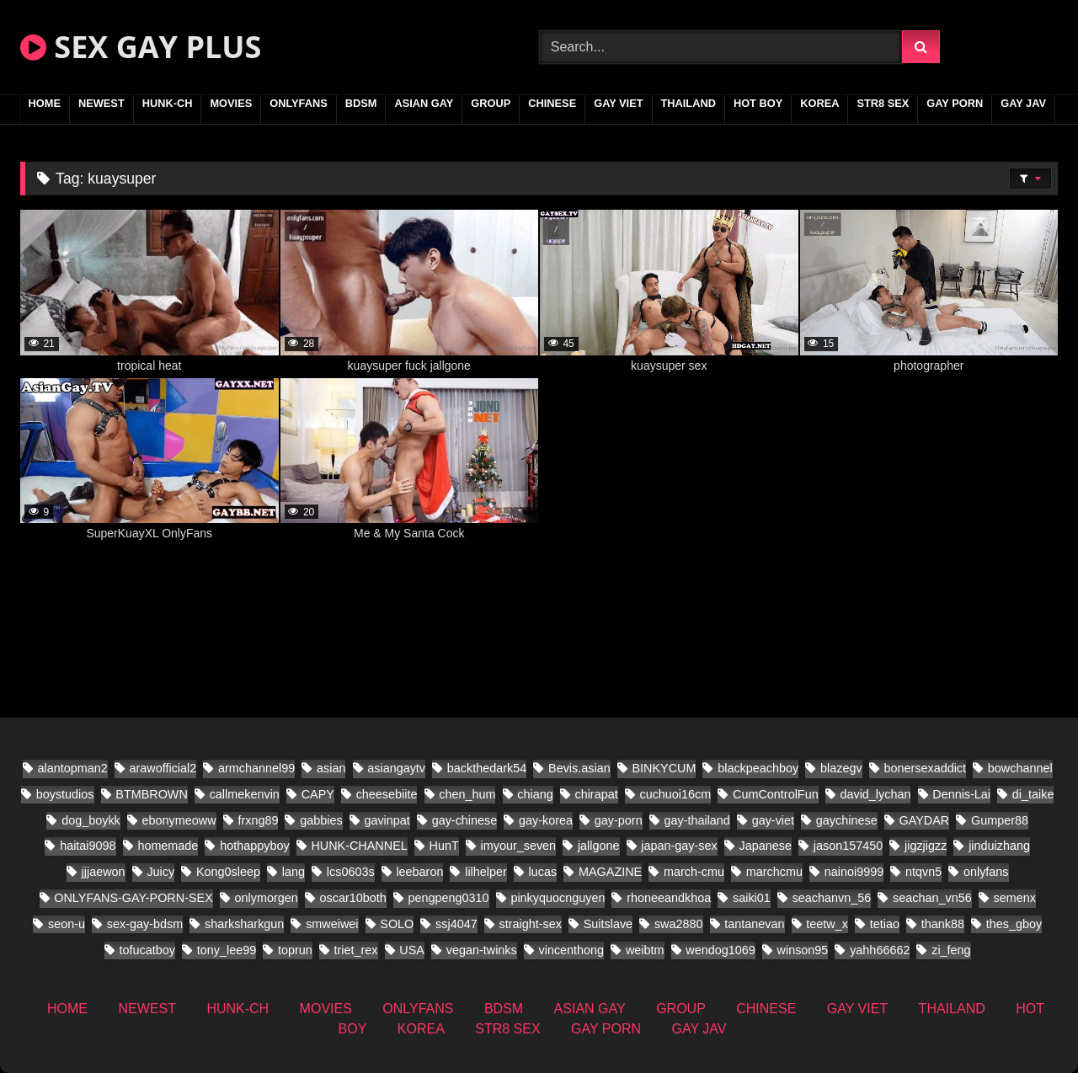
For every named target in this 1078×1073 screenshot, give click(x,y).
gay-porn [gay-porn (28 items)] (619, 820)
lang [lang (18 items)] (293, 871)
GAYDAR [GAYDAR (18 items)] (924, 820)
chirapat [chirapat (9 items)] (595, 794)
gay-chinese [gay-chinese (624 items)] (465, 820)
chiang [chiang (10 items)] (534, 794)
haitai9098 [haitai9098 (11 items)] (87, 845)
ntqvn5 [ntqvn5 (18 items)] (923, 871)
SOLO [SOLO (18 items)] (397, 924)
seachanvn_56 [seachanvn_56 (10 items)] (832, 898)
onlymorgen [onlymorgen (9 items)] (266, 898)
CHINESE (552, 103)
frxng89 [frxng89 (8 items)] (257, 820)
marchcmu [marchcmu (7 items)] (774, 871)
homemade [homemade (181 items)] (167, 845)
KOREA (819, 103)
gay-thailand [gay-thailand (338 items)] (696, 820)
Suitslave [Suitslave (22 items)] (608, 924)
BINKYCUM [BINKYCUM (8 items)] (664, 768)
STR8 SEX (883, 103)
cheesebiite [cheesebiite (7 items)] (387, 794)
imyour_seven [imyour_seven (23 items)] (519, 845)
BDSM (361, 103)
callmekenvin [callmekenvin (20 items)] (245, 794)
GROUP (490, 103)
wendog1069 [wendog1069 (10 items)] (720, 950)
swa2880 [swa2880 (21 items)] (678, 924)
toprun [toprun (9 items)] (295, 950)
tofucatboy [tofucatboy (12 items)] (147, 950)
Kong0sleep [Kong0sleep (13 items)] (228, 871)
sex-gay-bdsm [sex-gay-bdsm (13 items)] (145, 924)
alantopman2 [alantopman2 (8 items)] (73, 768)
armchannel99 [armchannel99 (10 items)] (256, 768)
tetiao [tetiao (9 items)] (884, 924)
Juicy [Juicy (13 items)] (160, 871)
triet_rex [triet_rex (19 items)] (356, 950)
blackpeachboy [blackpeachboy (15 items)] (758, 768)
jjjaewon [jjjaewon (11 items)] (103, 871)
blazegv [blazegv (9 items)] (841, 768)
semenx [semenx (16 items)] (1014, 898)
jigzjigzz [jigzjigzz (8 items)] (926, 845)
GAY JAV (1023, 103)
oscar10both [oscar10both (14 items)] (353, 898)
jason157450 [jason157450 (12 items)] (848, 845)
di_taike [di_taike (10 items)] (1033, 794)
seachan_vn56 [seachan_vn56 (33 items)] (932, 898)
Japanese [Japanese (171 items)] (765, 845)
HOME (45, 103)
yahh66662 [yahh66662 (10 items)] (880, 950)
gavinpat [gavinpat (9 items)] (386, 820)
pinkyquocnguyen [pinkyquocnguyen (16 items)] (557, 898)
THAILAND (688, 103)
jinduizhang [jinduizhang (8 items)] (999, 845)
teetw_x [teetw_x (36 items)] (827, 924)
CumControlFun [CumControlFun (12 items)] (776, 794)
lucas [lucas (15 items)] (543, 871)
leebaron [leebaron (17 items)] (419, 871)
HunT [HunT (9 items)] (444, 845)
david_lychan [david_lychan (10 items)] (875, 794)
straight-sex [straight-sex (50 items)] (530, 924)
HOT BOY (758, 103)
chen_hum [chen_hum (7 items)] (467, 794)
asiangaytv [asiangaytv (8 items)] (396, 768)
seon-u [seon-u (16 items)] (66, 924)
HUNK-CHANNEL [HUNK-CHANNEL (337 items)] (359, 845)
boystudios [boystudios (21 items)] (65, 794)
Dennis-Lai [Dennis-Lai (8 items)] (961, 794)
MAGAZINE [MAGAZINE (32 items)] (610, 871)
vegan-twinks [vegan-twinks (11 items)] (481, 950)
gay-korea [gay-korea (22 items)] (546, 820)
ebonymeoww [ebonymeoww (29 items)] (179, 820)
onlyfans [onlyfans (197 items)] (986, 871)
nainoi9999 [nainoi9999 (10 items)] (854, 871)
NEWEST (101, 103)
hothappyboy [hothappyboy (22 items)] (254, 845)
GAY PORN (954, 103)
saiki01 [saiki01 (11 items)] (752, 898)
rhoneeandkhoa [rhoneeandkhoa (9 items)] (669, 898)
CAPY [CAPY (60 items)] (318, 794)
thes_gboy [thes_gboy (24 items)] (1014, 924)
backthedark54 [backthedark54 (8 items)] (486, 768)
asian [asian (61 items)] (331, 768)
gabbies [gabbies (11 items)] (321, 820)
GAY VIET (618, 103)
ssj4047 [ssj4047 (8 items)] (456, 924)
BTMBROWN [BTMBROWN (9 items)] (151, 794)
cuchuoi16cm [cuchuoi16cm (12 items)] (675, 794)
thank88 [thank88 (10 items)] (942, 924)
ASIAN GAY (423, 103)
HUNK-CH (167, 103)
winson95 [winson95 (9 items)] (803, 950)
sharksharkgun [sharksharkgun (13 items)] (244, 924)
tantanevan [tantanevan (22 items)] (754, 924)
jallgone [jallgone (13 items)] (599, 845)
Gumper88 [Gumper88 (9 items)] (999, 820)
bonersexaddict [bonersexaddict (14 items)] (924, 768)
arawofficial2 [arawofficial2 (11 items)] (163, 768)
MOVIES (231, 103)
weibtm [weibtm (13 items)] (645, 950)
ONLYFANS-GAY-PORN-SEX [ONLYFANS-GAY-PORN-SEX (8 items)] (133, 898)
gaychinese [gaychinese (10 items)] (847, 820)
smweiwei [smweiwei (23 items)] (332, 924)
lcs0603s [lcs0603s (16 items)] (351, 871)
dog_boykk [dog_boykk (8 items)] (90, 820)
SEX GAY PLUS (140, 46)
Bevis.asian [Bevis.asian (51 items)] (579, 768)
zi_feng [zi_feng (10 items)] (950, 950)
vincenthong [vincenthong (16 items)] (572, 950)
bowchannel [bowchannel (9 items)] (1020, 768)
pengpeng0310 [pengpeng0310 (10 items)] (448, 898)
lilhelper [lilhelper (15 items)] (486, 871)
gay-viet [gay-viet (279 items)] (773, 820)
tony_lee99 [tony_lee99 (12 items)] (226, 950)
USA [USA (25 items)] (411, 950)
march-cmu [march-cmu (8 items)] (694, 871)
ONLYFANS (299, 103)
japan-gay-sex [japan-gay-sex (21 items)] (679, 845)
